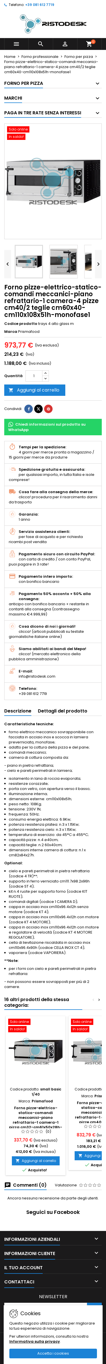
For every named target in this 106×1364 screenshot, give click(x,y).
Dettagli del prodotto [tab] (62, 711)
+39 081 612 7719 (39, 4)
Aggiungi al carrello (33, 390)
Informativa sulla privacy (34, 1341)
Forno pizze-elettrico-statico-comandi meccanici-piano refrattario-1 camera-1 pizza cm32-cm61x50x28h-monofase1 (35, 1120)
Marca (10, 331)
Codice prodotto (20, 323)
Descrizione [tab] (17, 711)
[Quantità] (33, 376)
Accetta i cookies (53, 1353)
